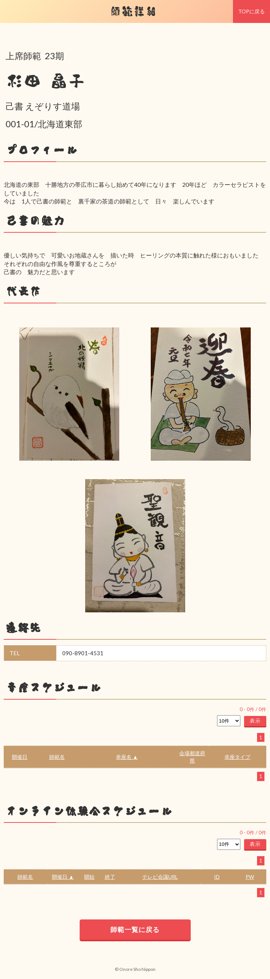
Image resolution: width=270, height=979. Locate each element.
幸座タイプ (237, 757)
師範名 (57, 757)
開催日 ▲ (63, 877)
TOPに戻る (251, 11)
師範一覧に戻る (135, 929)
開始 (89, 877)
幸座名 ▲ (127, 757)
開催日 (19, 757)
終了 (110, 877)
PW (250, 877)
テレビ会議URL (160, 877)
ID (217, 877)
